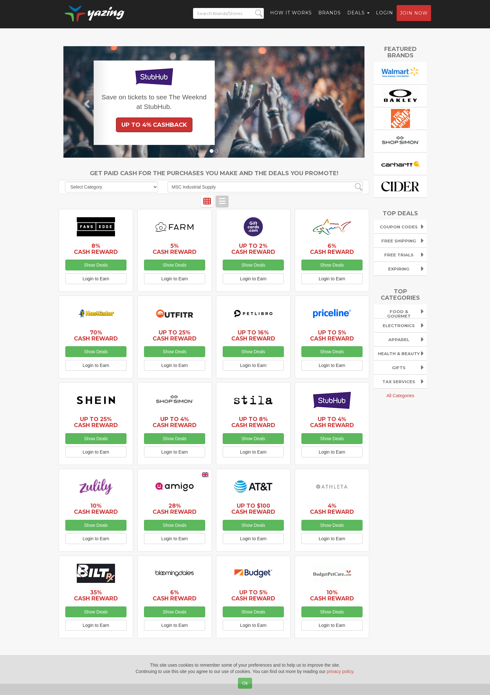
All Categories (400, 395)
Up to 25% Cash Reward (175, 335)
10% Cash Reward (96, 508)
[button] (86, 102)
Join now (414, 15)
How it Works (291, 14)
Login (384, 14)
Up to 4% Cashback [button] (154, 124)
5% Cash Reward (175, 248)
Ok (245, 683)
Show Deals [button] (96, 265)
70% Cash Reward (96, 335)
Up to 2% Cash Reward (253, 248)
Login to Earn (96, 278)
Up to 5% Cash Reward (332, 335)
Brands (329, 14)
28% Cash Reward (175, 508)
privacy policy (340, 671)
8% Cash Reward (96, 248)
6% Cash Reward (332, 248)
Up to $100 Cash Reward (253, 508)
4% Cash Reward (332, 508)
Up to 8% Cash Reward (253, 422)
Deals (358, 14)
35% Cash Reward (96, 595)
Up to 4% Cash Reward (175, 422)
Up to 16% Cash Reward (253, 335)
